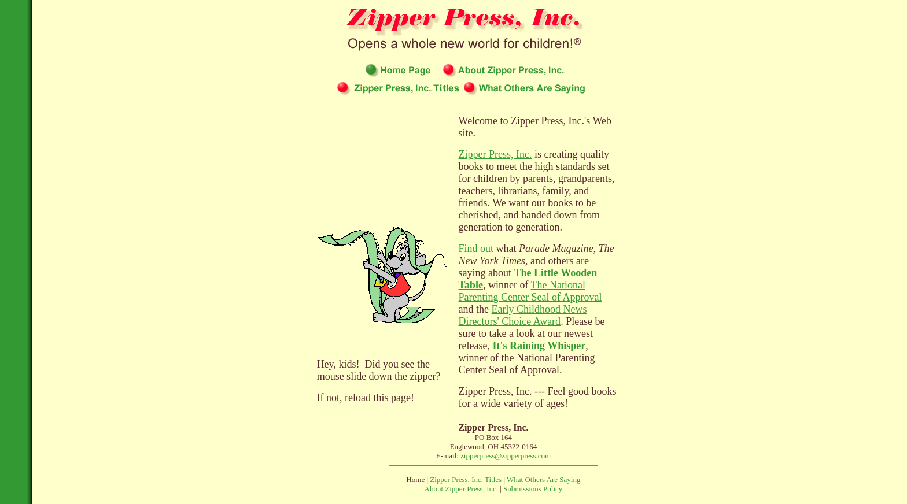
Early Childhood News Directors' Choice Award (523, 315)
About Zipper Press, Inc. (461, 488)
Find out (476, 248)
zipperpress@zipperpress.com (505, 455)
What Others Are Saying (543, 479)
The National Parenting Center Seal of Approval (530, 291)
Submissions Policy (532, 488)
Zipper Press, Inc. (495, 154)
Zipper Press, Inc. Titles (466, 479)
